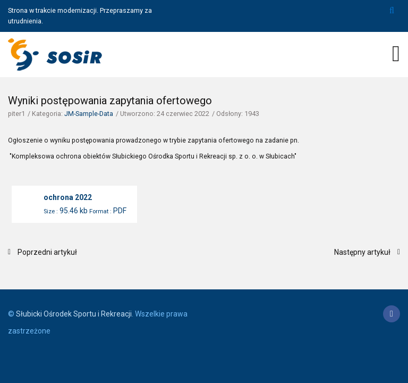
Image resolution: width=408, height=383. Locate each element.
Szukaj (391, 10)
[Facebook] (391, 313)
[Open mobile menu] (396, 54)
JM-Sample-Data (88, 114)
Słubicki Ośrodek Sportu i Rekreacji (74, 314)
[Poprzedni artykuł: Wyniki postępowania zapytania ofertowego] (42, 252)
